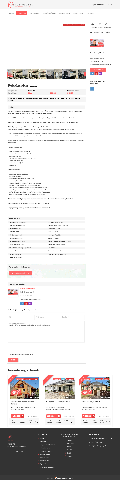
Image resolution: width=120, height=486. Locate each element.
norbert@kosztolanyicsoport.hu (31, 299)
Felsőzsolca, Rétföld (91, 402)
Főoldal (11, 13)
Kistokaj (68, 456)
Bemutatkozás (78, 13)
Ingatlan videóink (45, 451)
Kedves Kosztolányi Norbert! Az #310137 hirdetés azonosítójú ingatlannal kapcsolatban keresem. (46, 332)
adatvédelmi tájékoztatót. (25, 354)
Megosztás (107, 25)
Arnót (68, 446)
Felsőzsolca (69, 443)
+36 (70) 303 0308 (95, 442)
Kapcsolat (91, 13)
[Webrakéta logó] (63, 478)
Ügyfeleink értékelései (47, 445)
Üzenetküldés (98, 70)
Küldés (13, 360)
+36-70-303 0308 (26, 296)
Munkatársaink (64, 13)
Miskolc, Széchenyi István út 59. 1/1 (100, 438)
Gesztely (68, 450)
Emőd (68, 453)
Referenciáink (34, 13)
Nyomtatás (94, 25)
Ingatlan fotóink (45, 448)
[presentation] (22, 347)
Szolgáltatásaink (49, 13)
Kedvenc (100, 25)
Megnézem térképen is (20, 273)
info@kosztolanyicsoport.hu (98, 446)
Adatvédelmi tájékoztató (46, 467)
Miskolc (68, 440)
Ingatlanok (22, 13)
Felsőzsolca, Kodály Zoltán (58, 402)
